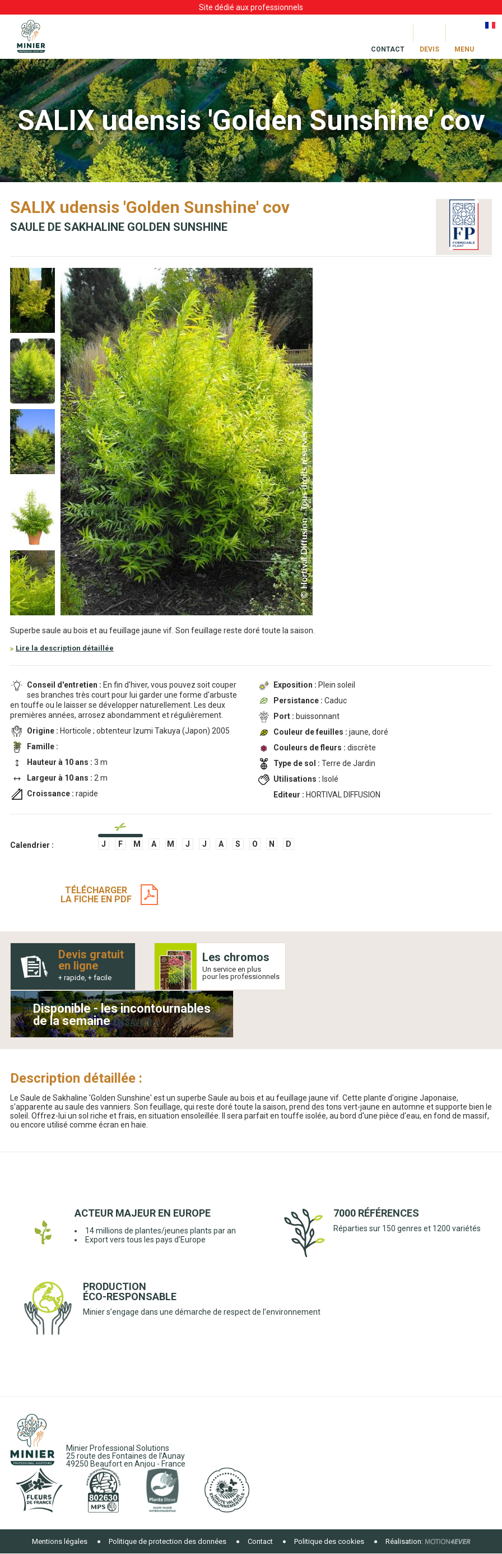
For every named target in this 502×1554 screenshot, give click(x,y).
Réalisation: (404, 1541)
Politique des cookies (329, 1541)
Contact (260, 1541)
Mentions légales (59, 1541)
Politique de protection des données (167, 1541)
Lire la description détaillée (65, 648)
